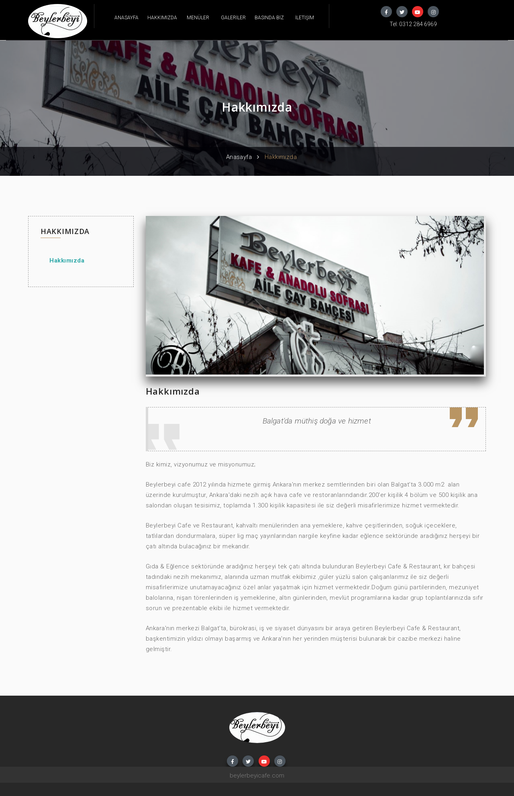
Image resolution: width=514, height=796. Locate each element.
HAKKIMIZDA (162, 17)
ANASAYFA (126, 17)
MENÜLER (198, 17)
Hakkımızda (66, 260)
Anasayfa (239, 157)
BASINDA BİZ (269, 17)
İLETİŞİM (304, 17)
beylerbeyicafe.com (257, 775)
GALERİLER (233, 17)
